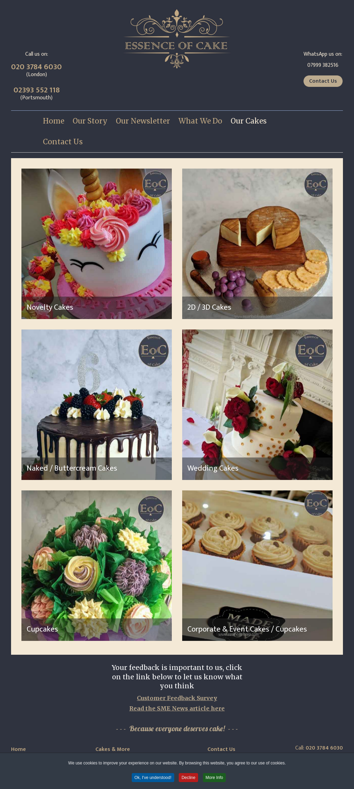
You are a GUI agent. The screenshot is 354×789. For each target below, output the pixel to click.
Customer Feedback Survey (177, 698)
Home (18, 749)
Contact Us (323, 81)
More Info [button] (214, 778)
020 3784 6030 (36, 67)
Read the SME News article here (177, 708)
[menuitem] (53, 121)
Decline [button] (188, 778)
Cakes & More (112, 749)
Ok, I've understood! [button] (152, 778)
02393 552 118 (36, 90)
